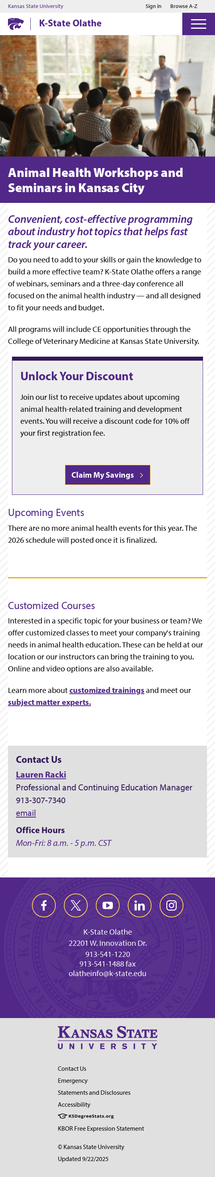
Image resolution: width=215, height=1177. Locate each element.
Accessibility (74, 1104)
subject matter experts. (49, 702)
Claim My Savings (107, 475)
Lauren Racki (41, 774)
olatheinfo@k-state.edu (107, 973)
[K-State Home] (16, 24)
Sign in (154, 6)
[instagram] (171, 905)
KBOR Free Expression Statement (101, 1128)
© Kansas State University (91, 1147)
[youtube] (108, 905)
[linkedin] (140, 905)
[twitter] (76, 905)
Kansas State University (35, 6)
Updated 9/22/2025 (83, 1159)
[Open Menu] (198, 24)
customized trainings (106, 690)
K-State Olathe (70, 23)
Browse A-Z (183, 6)
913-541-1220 (107, 954)
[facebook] (44, 905)
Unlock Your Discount (76, 375)
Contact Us (72, 1068)
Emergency (73, 1080)
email (26, 813)
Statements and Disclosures (94, 1092)
